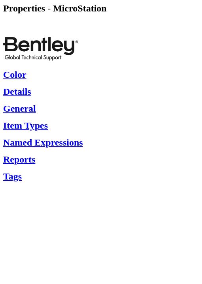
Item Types (25, 125)
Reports (19, 159)
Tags (12, 176)
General (19, 108)
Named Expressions (43, 142)
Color (14, 74)
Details (17, 91)
